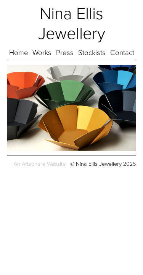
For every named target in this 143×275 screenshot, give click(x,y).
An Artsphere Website (40, 164)
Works (41, 53)
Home (18, 53)
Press (65, 53)
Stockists (92, 53)
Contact (122, 53)
